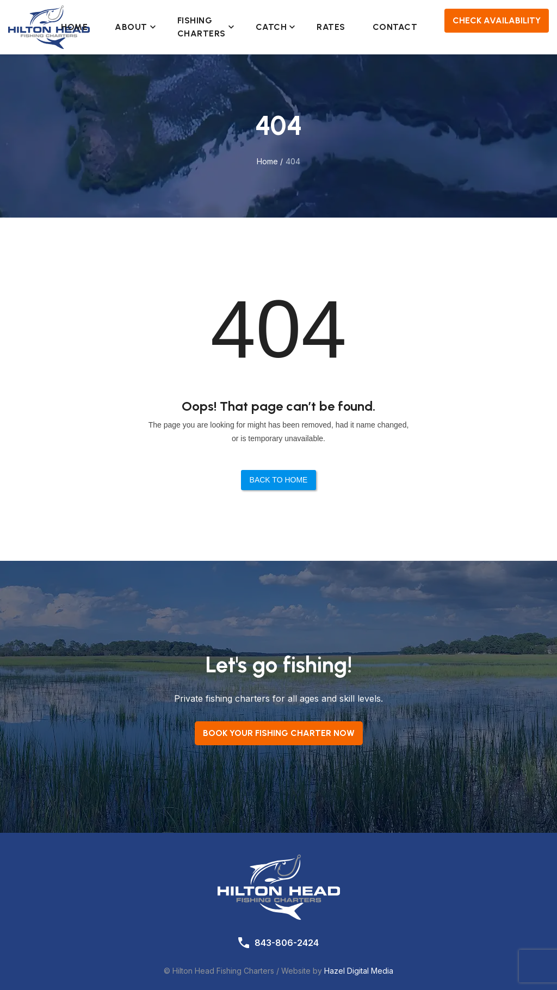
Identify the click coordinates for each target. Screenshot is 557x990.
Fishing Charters (202, 27)
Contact (395, 27)
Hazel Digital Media (358, 970)
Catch (273, 27)
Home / (270, 161)
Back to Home (279, 479)
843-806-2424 (287, 942)
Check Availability (497, 20)
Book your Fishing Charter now (279, 733)
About (132, 27)
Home (74, 27)
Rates (331, 27)
